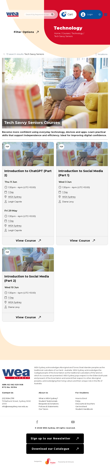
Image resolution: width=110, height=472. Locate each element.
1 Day (11, 192)
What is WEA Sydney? (48, 398)
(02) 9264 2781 (8, 398)
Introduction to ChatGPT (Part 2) (27, 173)
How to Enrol (81, 398)
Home (57, 33)
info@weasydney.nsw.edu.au (15, 406)
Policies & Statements (48, 406)
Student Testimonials (48, 401)
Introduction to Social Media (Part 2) (26, 279)
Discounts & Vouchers (85, 404)
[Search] (52, 14)
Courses (66, 33)
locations (102, 54)
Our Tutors (43, 409)
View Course (26, 240)
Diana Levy (68, 201)
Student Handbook (84, 409)
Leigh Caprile (15, 201)
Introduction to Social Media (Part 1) (80, 173)
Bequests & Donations (49, 404)
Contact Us (7, 393)
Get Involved (81, 406)
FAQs (77, 401)
